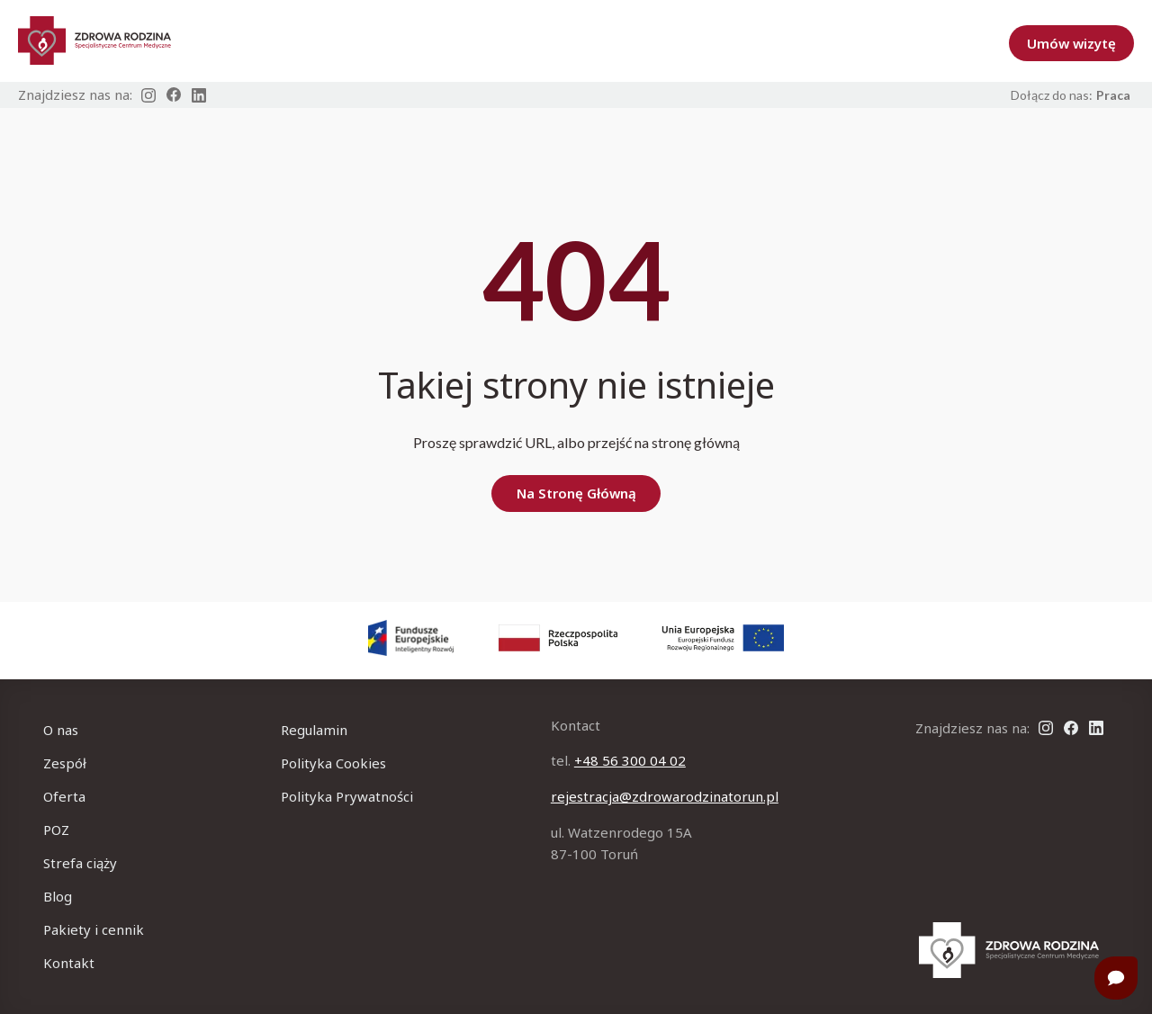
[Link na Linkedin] (199, 95)
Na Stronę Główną (576, 493)
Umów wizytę (1071, 43)
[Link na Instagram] (148, 95)
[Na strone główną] (1009, 950)
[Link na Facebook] (173, 95)
